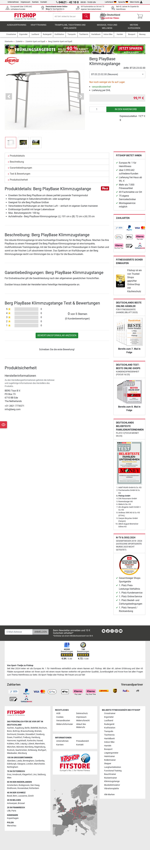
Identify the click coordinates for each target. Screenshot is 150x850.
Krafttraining (38, 27)
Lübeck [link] (31, 744)
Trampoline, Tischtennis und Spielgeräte (70, 28)
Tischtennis (109, 735)
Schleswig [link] (32, 750)
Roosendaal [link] (22, 788)
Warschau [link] (11, 826)
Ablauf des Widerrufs (81, 726)
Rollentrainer (110, 760)
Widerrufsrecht (83, 720)
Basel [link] (9, 796)
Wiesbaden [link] (12, 753)
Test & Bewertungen (20, 175)
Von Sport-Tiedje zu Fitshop (20, 665)
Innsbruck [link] (16, 774)
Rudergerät (109, 724)
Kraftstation (109, 727)
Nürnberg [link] (29, 747)
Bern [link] (15, 796)
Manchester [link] (39, 764)
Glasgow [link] (21, 764)
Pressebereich (82, 741)
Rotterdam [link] (34, 788)
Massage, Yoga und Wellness (107, 28)
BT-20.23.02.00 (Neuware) (104, 76)
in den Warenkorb (126, 111)
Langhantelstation (112, 767)
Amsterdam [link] (12, 785)
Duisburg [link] (40, 734)
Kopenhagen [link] (13, 818)
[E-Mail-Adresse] (19, 632)
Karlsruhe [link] (31, 740)
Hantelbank (109, 738)
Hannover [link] (11, 740)
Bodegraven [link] (24, 785)
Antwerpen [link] (12, 803)
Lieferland (110, 2)
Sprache (123, 2)
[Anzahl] (97, 111)
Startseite (9, 43)
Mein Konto (136, 2)
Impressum (25, 2)
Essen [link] (9, 737)
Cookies (59, 717)
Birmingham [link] (28, 761)
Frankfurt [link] (17, 737)
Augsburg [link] (19, 728)
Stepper (107, 763)
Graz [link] (9, 774)
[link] (119, 230)
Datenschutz (82, 713)
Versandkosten (63, 720)
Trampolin (108, 731)
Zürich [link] (31, 796)
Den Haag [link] (34, 785)
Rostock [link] (11, 750)
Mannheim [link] (40, 744)
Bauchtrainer (110, 774)
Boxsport (108, 749)
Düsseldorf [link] (30, 734)
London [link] (29, 764)
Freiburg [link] (26, 737)
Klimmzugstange (112, 781)
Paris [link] (13, 811)
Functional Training (113, 770)
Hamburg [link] (35, 737)
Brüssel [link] (21, 803)
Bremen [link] (38, 731)
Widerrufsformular (64, 724)
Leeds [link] (19, 761)
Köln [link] (17, 744)
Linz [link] (35, 774)
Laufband (108, 720)
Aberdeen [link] (11, 761)
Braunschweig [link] (27, 731)
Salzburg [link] (42, 774)
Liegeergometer (111, 753)
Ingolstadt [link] (21, 740)
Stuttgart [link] (42, 750)
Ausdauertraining (16, 27)
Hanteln (107, 745)
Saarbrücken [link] (21, 750)
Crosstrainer (109, 713)
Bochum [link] (43, 728)
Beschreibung (17, 163)
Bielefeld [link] (34, 728)
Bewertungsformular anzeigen (57, 337)
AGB (58, 713)
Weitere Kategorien (134, 28)
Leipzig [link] (23, 744)
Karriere (35, 2)
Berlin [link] (27, 728)
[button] (8, 98)
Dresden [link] (21, 734)
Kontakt (43, 2)
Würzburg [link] (22, 753)
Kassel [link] (40, 740)
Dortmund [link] (11, 734)
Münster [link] (20, 747)
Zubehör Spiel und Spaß (35, 43)
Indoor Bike (109, 742)
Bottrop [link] (16, 731)
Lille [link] (9, 811)
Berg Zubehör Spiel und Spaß (60, 43)
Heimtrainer (109, 756)
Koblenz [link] (10, 744)
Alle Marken (109, 794)
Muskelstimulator (112, 785)
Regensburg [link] (39, 747)
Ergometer (109, 717)
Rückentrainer (110, 778)
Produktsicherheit (19, 181)
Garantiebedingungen (21, 169)
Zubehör (19, 43)
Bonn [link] (9, 731)
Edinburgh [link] (11, 764)
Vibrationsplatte (111, 788)
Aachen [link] (10, 728)
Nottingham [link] (12, 767)
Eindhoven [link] (12, 788)
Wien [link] (9, 777)
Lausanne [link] (22, 796)
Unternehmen (13, 2)
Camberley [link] (39, 761)
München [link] (11, 747)
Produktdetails (17, 157)
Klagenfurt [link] (27, 774)
